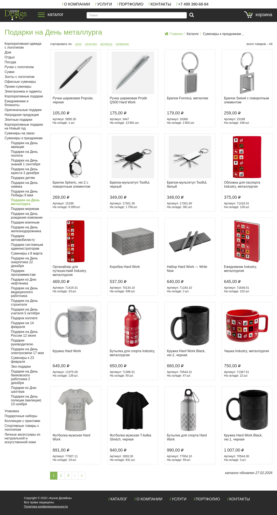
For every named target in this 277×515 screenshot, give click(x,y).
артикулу (106, 44)
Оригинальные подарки (23, 110)
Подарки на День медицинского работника (24, 292)
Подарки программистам (23, 272)
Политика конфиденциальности (46, 506)
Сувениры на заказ (20, 133)
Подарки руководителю (22, 342)
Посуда (10, 62)
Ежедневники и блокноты (17, 103)
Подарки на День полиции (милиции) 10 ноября (26, 400)
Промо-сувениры (18, 86)
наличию (91, 44)
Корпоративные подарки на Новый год (24, 126)
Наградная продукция (22, 115)
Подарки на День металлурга (25, 202)
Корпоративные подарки (24, 96)
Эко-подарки (21, 366)
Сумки (9, 72)
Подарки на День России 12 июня (24, 333)
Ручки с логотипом (19, 67)
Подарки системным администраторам (27, 246)
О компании (77, 4)
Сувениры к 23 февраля (22, 359)
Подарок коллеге (24, 318)
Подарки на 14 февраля (22, 325)
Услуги (104, 4)
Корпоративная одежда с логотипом (23, 45)
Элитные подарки (18, 119)
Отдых (10, 57)
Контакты (160, 4)
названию (122, 44)
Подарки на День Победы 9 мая (24, 193)
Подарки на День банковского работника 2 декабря (24, 377)
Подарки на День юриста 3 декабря (25, 171)
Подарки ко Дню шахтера (24, 389)
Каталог (193, 34)
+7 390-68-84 (193, 4)
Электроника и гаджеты (23, 91)
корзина (258, 14)
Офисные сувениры (20, 81)
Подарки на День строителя (24, 302)
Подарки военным (25, 222)
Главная (174, 34)
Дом (8, 52)
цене (78, 44)
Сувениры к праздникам (222, 34)
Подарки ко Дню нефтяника (24, 281)
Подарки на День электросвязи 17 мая (27, 351)
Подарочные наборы (21, 416)
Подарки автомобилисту (23, 238)
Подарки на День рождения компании (27, 215)
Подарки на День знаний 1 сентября (25, 162)
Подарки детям (23, 178)
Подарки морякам (25, 209)
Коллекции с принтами (22, 421)
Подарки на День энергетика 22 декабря (24, 262)
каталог (50, 14)
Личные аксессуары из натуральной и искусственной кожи (22, 438)
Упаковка (12, 411)
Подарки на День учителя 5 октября (25, 311)
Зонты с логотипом (19, 77)
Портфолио (131, 4)
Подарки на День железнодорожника (26, 229)
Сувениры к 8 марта (27, 253)
